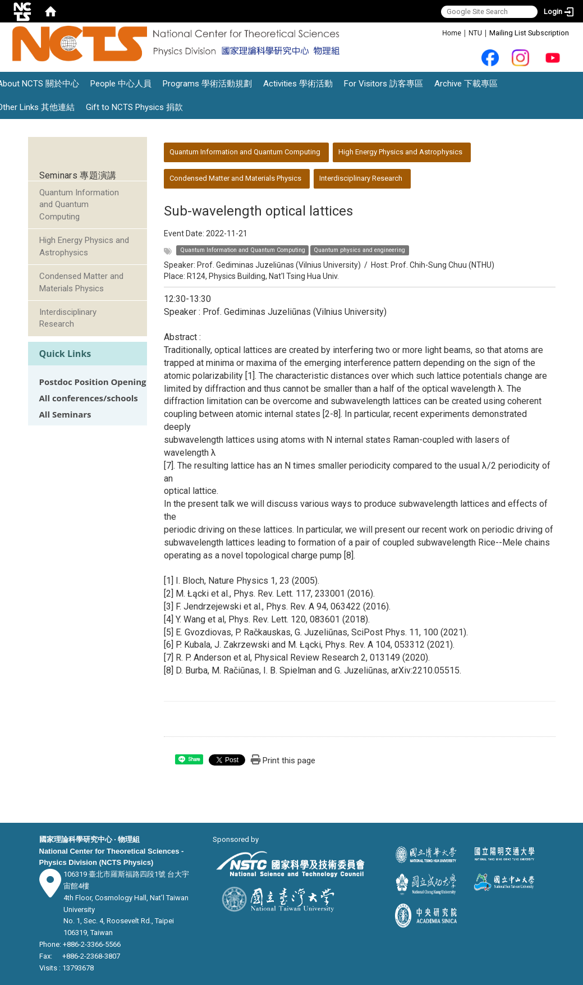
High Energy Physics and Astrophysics (84, 246)
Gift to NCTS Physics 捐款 (134, 107)
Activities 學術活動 (298, 84)
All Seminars (65, 414)
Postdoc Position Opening (92, 382)
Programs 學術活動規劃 (207, 84)
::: (436, 32)
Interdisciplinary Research (68, 318)
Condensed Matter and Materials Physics (81, 282)
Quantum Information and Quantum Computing (79, 204)
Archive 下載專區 (466, 84)
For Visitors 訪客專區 (383, 84)
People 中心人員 (121, 84)
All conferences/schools (88, 398)
